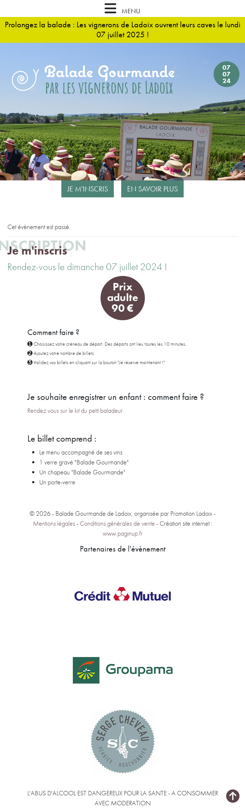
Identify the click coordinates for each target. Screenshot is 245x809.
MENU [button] (122, 8)
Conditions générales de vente (117, 523)
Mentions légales (54, 523)
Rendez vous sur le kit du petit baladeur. (75, 410)
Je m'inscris (87, 189)
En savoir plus (152, 189)
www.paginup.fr (123, 533)
